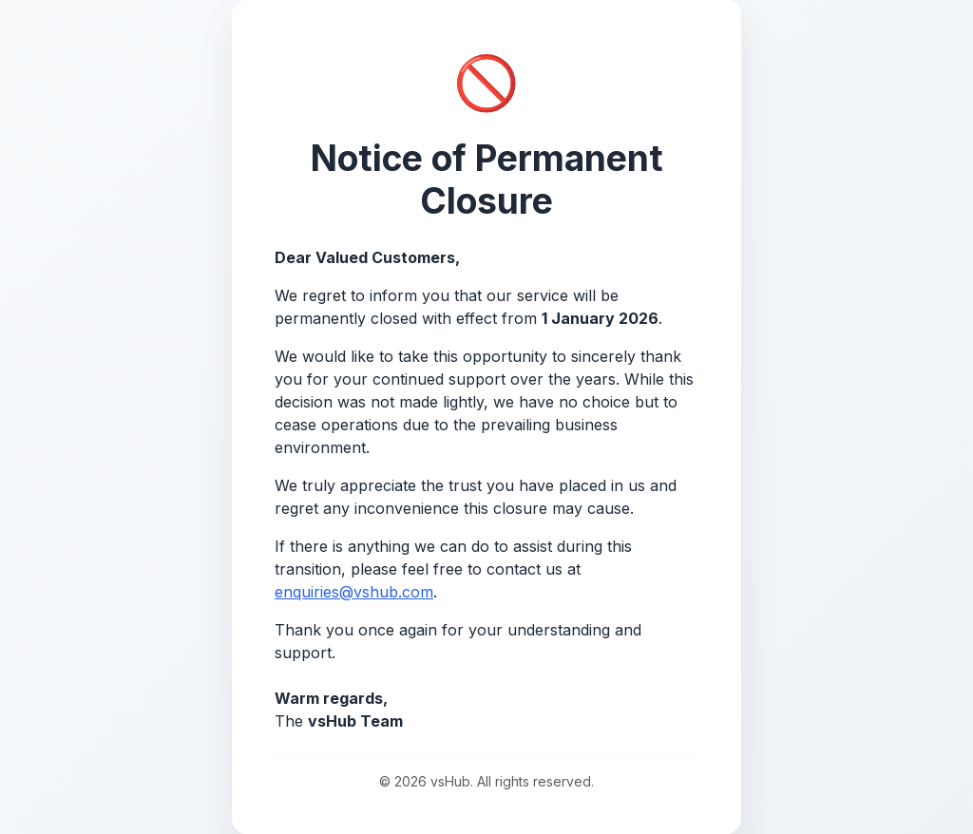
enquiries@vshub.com (354, 591)
